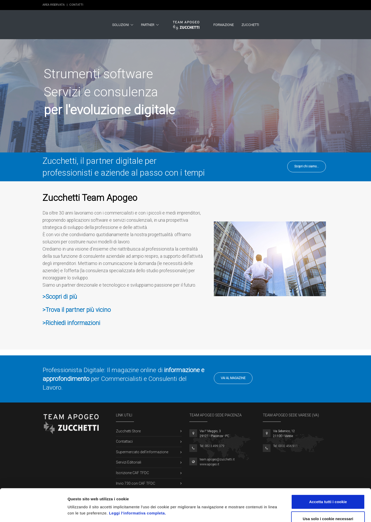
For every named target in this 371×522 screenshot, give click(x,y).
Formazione (223, 25)
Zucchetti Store (128, 431)
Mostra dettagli (274, 512)
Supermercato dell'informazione (142, 452)
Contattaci (124, 441)
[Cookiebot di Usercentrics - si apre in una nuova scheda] (33, 512)
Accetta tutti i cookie (328, 471)
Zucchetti (250, 25)
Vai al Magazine (233, 378)
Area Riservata (55, 4)
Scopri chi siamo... (306, 166)
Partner (147, 25)
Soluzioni (120, 25)
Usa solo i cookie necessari (328, 488)
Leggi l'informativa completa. (137, 482)
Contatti (76, 4)
